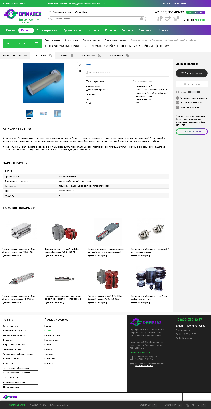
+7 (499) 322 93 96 (38, 405)
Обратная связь (15, 405)
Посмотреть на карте (140, 353)
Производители (73, 30)
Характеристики (90, 55)
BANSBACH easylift (144, 86)
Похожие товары (118, 55)
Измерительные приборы (14, 331)
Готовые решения (47, 30)
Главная (11, 30)
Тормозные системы (12, 350)
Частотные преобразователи (16, 368)
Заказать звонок (196, 12)
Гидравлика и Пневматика (15, 345)
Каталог (26, 30)
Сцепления (8, 364)
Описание (66, 55)
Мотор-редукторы (11, 387)
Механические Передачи (14, 336)
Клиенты (94, 30)
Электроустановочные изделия (17, 373)
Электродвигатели (11, 326)
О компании (146, 30)
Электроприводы (11, 378)
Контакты (164, 30)
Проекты (110, 30)
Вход (168, 3)
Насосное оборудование (14, 382)
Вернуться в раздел (15, 55)
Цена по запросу (11, 255)
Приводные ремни (11, 359)
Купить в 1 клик (192, 84)
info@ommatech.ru (17, 3)
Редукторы (8, 340)
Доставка (127, 30)
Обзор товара (43, 55)
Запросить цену (191, 73)
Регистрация (180, 3)
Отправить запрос (192, 131)
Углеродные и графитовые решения (19, 354)
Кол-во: (183, 91)
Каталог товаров (22, 43)
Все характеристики (142, 81)
